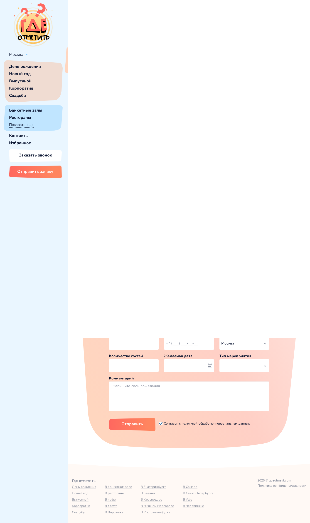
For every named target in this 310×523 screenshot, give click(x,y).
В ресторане (114, 493)
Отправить (132, 424)
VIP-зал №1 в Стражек (213, 227)
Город (224, 334)
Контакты (19, 135)
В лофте (111, 506)
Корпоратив (21, 88)
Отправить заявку (35, 171)
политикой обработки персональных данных (216, 423)
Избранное (20, 143)
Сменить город (109, 65)
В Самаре (190, 487)
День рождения (25, 66)
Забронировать (135, 266)
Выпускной (20, 81)
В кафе (110, 499)
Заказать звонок (35, 155)
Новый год (20, 73)
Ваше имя (118, 334)
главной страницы (228, 124)
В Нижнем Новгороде (157, 506)
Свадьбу (78, 512)
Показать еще (21, 125)
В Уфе (187, 499)
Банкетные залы (25, 110)
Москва (16, 54)
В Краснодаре (151, 499)
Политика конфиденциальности (282, 485)
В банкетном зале (118, 487)
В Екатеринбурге (153, 487)
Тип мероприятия (235, 356)
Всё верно (81, 65)
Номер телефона (179, 334)
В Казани (148, 493)
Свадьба (17, 95)
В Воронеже (114, 512)
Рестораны (20, 117)
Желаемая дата (178, 356)
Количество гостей (126, 356)
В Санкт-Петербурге (198, 493)
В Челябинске (193, 506)
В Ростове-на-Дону (155, 512)
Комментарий (121, 378)
